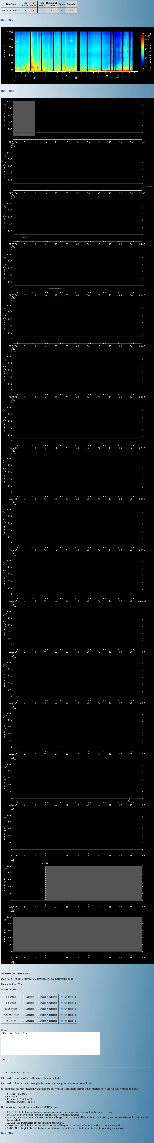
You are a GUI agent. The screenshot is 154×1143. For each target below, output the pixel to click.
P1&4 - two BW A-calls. (56, 1046)
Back (3, 20)
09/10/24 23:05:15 (11, 10)
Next (11, 20)
